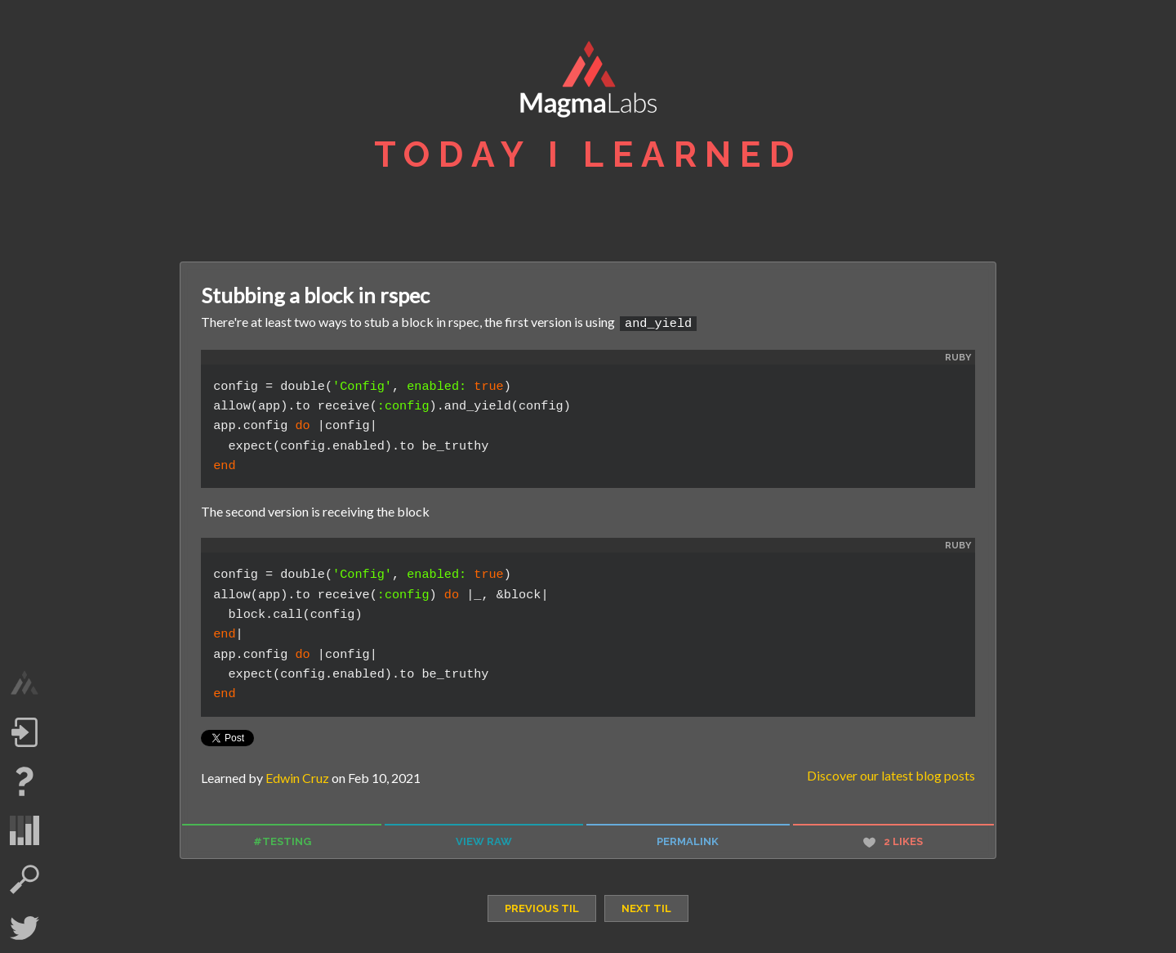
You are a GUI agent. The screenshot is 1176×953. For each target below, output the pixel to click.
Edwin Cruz (297, 776)
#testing (282, 840)
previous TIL (542, 907)
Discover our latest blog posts (891, 773)
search (24, 879)
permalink (688, 840)
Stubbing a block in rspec (315, 295)
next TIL (646, 907)
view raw (484, 840)
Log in (24, 732)
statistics (24, 830)
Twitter (24, 928)
